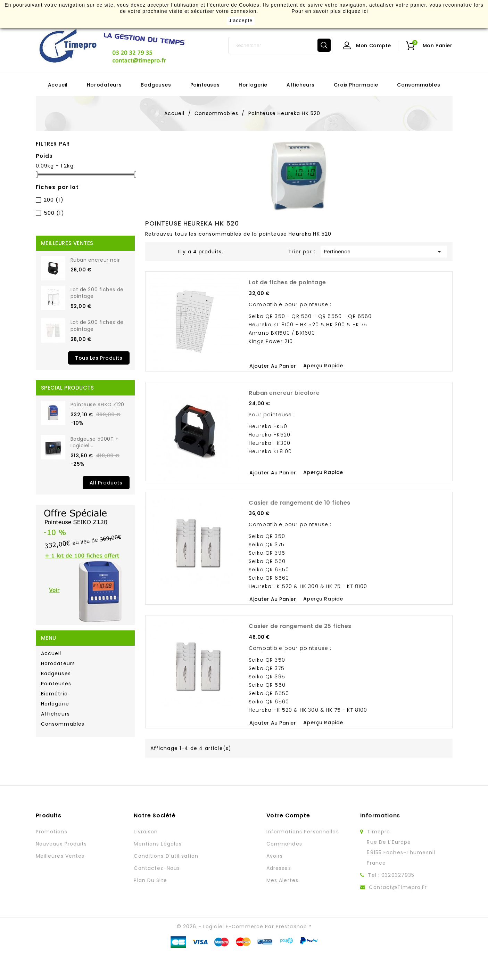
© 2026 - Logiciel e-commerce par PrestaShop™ (244, 926)
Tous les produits (99, 357)
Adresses (278, 868)
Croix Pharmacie (356, 84)
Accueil (58, 84)
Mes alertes (282, 880)
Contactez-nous (157, 868)
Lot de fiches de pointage (287, 282)
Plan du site (150, 880)
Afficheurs (301, 84)
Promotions (51, 831)
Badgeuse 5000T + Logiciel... (95, 442)
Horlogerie (253, 84)
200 (54, 199)
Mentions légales (158, 843)
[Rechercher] (280, 45)
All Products (106, 482)
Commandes (284, 843)
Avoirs (274, 855)
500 (54, 213)
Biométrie (54, 693)
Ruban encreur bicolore (284, 393)
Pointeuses (205, 84)
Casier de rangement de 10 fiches (299, 503)
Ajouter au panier (272, 365)
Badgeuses (156, 84)
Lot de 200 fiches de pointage (97, 293)
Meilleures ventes (60, 855)
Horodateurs (104, 84)
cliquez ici (355, 11)
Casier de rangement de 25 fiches (300, 626)
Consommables (418, 84)
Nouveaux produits (61, 843)
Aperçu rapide (323, 365)
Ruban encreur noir (95, 259)
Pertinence (384, 251)
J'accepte (241, 20)
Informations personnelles (302, 831)
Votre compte (288, 815)
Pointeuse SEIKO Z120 (97, 404)
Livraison (146, 831)
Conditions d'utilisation (166, 855)
